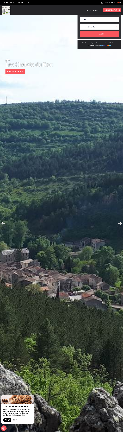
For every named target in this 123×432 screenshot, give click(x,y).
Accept (7, 420)
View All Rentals (15, 72)
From (84, 19)
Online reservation (112, 10)
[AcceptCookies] (4, 428)
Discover (87, 10)
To (101, 19)
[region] (17, 409)
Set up (15, 420)
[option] (61, 223)
